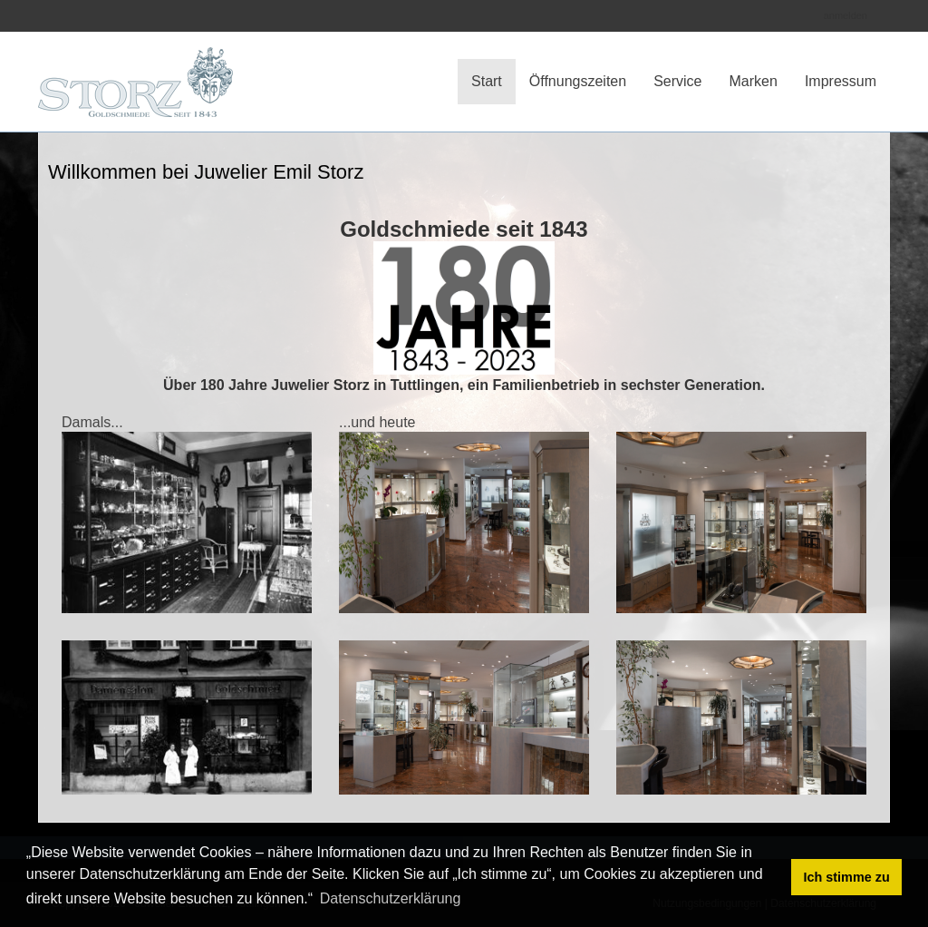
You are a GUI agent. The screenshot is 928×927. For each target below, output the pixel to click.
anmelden (845, 15)
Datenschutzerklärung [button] (390, 898)
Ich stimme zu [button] (847, 877)
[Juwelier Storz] (135, 67)
